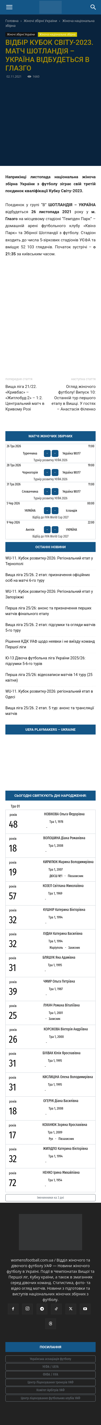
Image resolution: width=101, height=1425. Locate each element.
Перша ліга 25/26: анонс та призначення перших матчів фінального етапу (48, 611)
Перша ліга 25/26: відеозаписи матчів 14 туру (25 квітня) (48, 677)
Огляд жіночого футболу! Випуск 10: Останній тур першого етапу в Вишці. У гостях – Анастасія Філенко (73, 398)
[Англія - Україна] (50, 529)
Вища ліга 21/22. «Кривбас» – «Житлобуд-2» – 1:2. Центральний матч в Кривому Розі (24, 398)
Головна (12, 21)
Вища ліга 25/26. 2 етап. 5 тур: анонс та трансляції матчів (49, 711)
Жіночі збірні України (40, 21)
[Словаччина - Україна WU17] (50, 491)
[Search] (93, 7)
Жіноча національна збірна (58, 34)
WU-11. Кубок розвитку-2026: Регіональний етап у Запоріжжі (49, 594)
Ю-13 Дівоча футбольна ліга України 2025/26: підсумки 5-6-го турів (45, 661)
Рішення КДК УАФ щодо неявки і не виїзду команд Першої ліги (50, 644)
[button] (9, 7)
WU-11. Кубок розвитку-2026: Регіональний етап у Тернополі (49, 561)
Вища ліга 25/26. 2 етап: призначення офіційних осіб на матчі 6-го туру (47, 578)
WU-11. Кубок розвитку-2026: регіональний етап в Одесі (49, 694)
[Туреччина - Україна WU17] (50, 453)
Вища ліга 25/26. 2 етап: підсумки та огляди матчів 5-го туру (50, 627)
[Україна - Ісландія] (50, 510)
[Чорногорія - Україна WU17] (50, 472)
